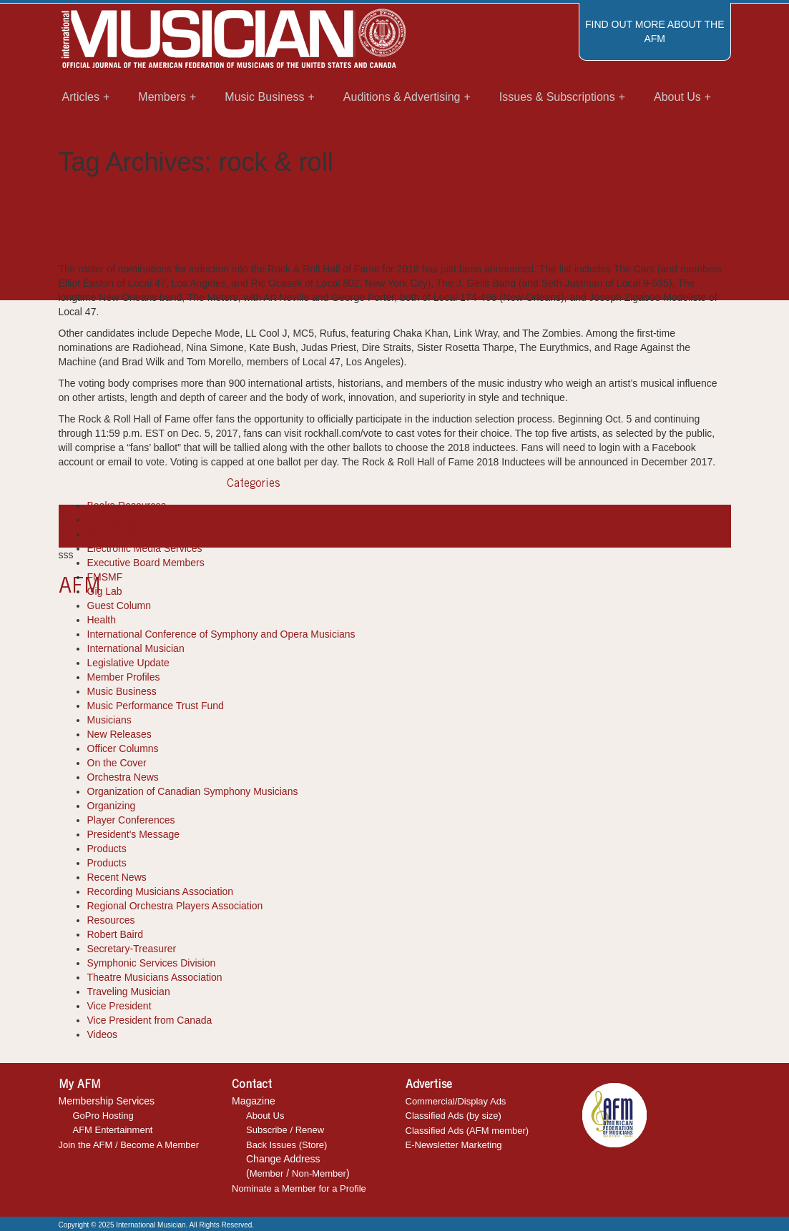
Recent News (88, 191)
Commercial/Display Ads (456, 1101)
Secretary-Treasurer (132, 948)
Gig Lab (104, 591)
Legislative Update (128, 662)
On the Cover (117, 762)
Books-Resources (127, 505)
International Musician (136, 648)
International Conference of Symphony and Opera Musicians (221, 634)
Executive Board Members (146, 562)
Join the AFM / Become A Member (129, 1144)
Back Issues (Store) (286, 1144)
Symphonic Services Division (151, 963)
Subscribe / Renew (285, 1129)
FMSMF (105, 577)
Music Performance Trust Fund (155, 705)
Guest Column (119, 605)
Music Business (122, 691)
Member (267, 1173)
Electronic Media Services (144, 548)
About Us (265, 1115)
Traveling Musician (128, 991)
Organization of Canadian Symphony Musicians (192, 791)
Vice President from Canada (149, 1020)
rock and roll (229, 526)
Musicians (109, 720)
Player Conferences (131, 820)
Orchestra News (123, 777)
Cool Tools (110, 519)
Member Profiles (123, 677)
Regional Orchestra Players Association (175, 905)
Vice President (119, 1006)
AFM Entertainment (113, 1129)
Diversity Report (123, 534)
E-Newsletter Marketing (454, 1144)
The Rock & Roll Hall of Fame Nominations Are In (340, 226)
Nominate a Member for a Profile (299, 1188)
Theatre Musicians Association (154, 977)
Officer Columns (123, 748)
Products (107, 848)
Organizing (111, 805)
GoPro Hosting (103, 1115)
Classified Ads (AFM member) (467, 1130)
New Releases (119, 734)
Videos (102, 1034)
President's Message (133, 834)
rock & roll (180, 526)
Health (101, 620)
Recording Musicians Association (160, 891)
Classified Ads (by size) (453, 1115)
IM (138, 254)
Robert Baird (115, 934)
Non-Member (319, 1173)
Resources (111, 920)
